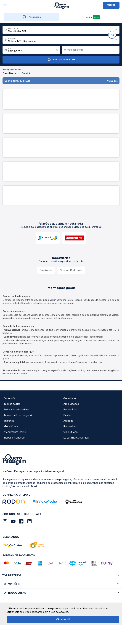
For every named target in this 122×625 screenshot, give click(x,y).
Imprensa (9, 420)
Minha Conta (11, 426)
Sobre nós (9, 398)
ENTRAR (111, 5)
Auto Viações (71, 403)
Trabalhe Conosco (14, 437)
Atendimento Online (15, 432)
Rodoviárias (70, 409)
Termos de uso (12, 403)
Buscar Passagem (61, 59)
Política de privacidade (16, 409)
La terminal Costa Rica (76, 437)
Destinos (68, 415)
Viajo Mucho (70, 432)
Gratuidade (69, 398)
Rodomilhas (70, 426)
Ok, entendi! (63, 619)
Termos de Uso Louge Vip (18, 415)
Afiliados (68, 420)
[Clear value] (57, 50)
